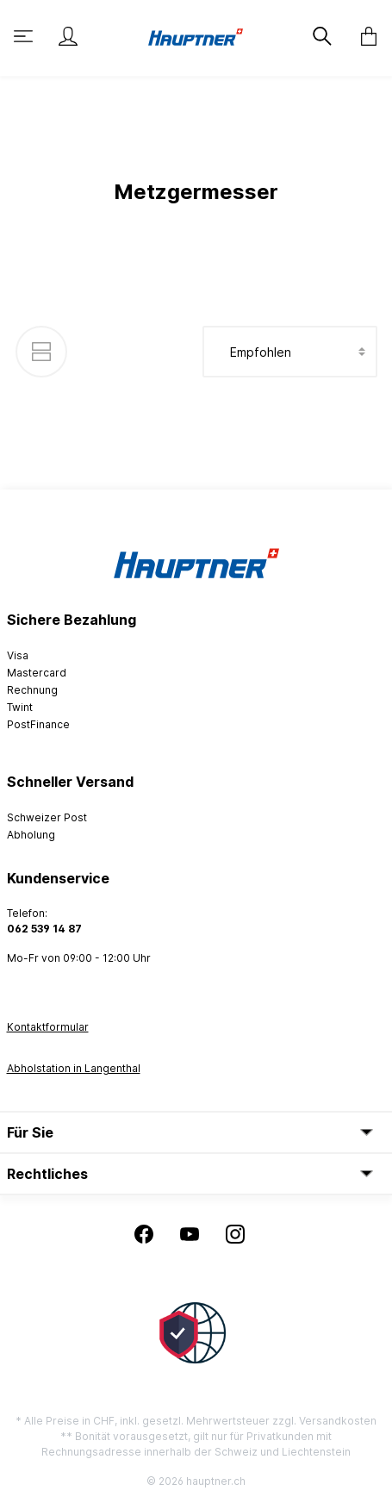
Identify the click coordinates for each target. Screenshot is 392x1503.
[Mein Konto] (68, 36)
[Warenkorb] (363, 36)
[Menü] (25, 36)
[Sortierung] (289, 351)
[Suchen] (320, 36)
